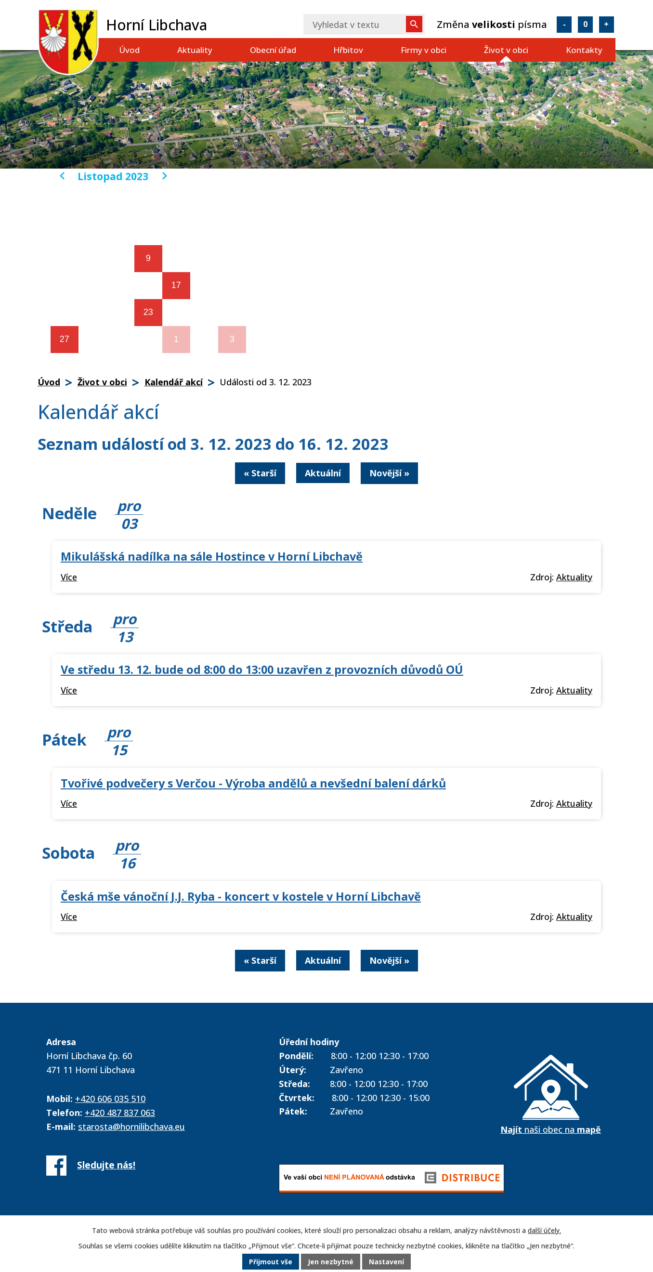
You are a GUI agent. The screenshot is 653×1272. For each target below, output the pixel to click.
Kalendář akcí (173, 382)
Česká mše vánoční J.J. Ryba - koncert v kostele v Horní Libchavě (241, 896)
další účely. (544, 1230)
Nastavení (387, 1262)
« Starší (260, 473)
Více (69, 577)
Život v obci (506, 49)
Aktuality (194, 49)
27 (64, 339)
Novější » (389, 473)
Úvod (129, 49)
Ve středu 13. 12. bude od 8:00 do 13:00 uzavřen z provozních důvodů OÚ (262, 669)
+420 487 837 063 (120, 1112)
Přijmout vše (270, 1262)
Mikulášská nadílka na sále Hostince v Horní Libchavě (212, 556)
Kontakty (584, 49)
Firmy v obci (423, 49)
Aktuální (323, 473)
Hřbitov (348, 49)
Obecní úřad (273, 49)
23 (148, 312)
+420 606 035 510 (110, 1098)
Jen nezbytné (330, 1262)
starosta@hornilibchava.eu (131, 1126)
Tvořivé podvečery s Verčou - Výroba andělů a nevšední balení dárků (253, 783)
